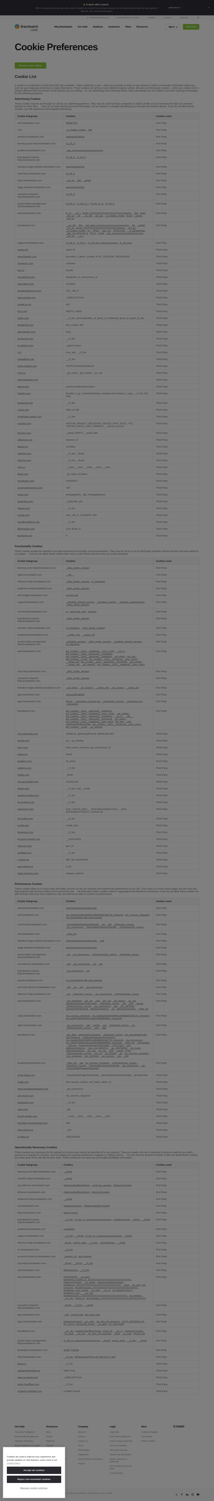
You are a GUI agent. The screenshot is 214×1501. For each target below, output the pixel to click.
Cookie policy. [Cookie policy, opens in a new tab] (13, 1463)
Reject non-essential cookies (33, 1479)
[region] (34, 1472)
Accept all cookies (33, 1470)
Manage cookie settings (33, 1488)
